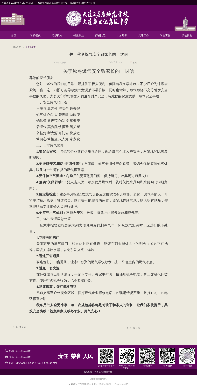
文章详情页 (30, 47)
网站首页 (17, 47)
